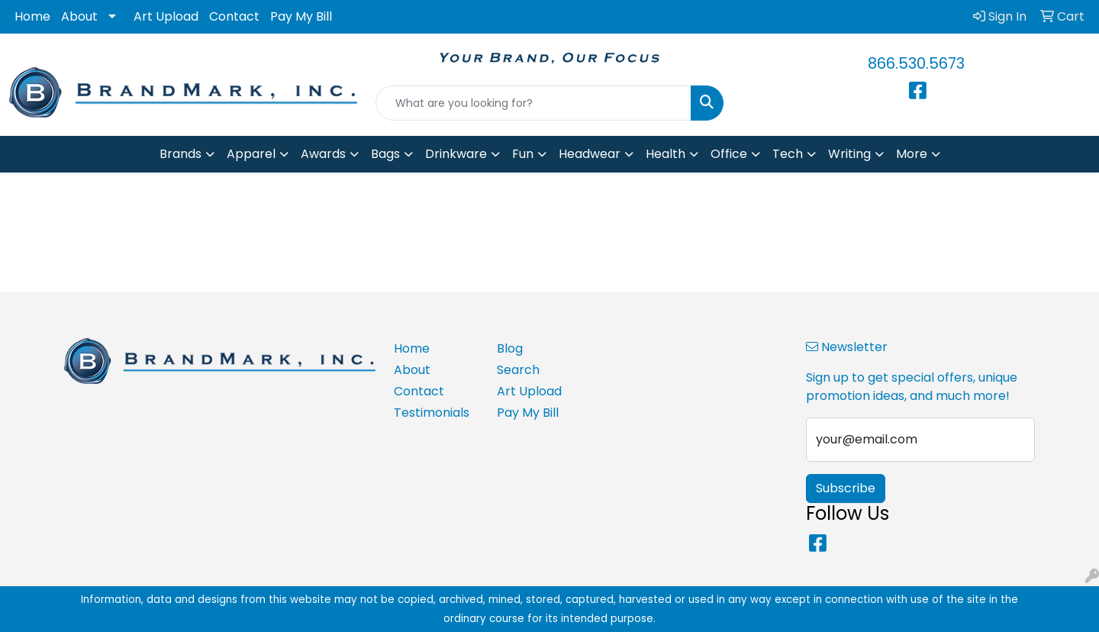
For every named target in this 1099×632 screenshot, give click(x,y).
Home (32, 16)
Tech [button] (787, 154)
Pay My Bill (301, 16)
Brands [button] (180, 154)
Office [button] (729, 154)
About (79, 16)
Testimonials (431, 412)
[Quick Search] (533, 103)
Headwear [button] (589, 154)
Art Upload (166, 16)
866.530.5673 (916, 63)
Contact (234, 16)
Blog (510, 348)
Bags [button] (385, 154)
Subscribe (845, 488)
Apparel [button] (251, 154)
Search (518, 370)
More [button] (911, 154)
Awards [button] (323, 154)
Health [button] (665, 154)
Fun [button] (522, 154)
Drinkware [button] (456, 154)
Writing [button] (849, 154)
